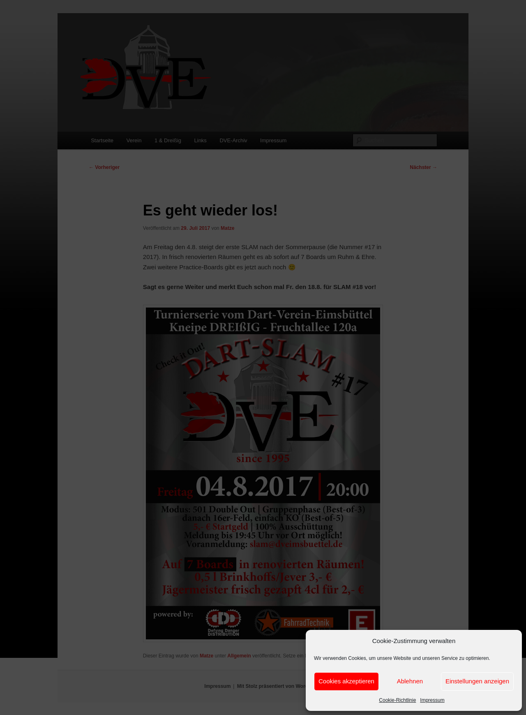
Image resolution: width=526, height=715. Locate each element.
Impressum (432, 700)
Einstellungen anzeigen (477, 681)
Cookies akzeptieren (346, 681)
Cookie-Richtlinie (397, 700)
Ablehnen (410, 681)
